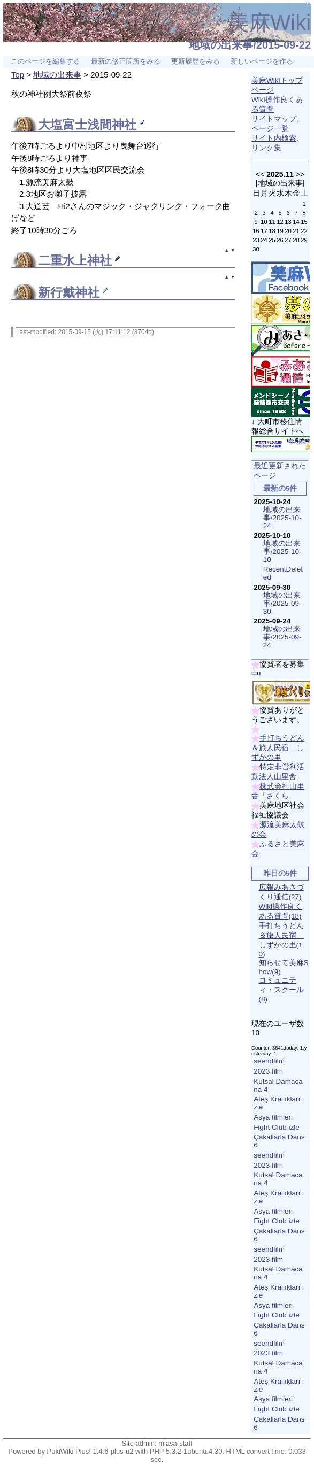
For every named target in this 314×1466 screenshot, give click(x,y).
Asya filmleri (273, 1117)
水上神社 (87, 260)
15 (304, 222)
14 (296, 222)
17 (264, 231)
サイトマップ (273, 119)
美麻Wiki (269, 22)
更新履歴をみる (195, 61)
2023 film (268, 1071)
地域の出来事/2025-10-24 (282, 518)
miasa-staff (175, 1443)
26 (280, 240)
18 (272, 231)
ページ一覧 (270, 129)
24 (264, 240)
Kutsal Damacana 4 (278, 1085)
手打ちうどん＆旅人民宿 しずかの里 (277, 747)
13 (288, 222)
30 (255, 249)
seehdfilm (269, 1061)
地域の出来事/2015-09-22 (250, 45)
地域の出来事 (57, 74)
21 (296, 231)
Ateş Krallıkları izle (279, 1103)
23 (255, 240)
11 (272, 222)
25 (272, 240)
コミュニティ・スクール (281, 989)
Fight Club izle (277, 1127)
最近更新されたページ (280, 471)
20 (288, 231)
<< (260, 174)
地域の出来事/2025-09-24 (282, 637)
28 (296, 240)
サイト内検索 (273, 138)
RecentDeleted (283, 573)
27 (288, 240)
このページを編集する (45, 61)
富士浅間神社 (99, 125)
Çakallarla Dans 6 (279, 1141)
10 (264, 222)
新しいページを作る (262, 61)
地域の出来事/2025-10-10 (282, 551)
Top (17, 74)
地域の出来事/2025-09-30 (282, 603)
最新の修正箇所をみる (125, 61)
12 (280, 222)
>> (300, 174)
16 (255, 231)
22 (304, 231)
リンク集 (266, 148)
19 (280, 231)
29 (304, 240)
